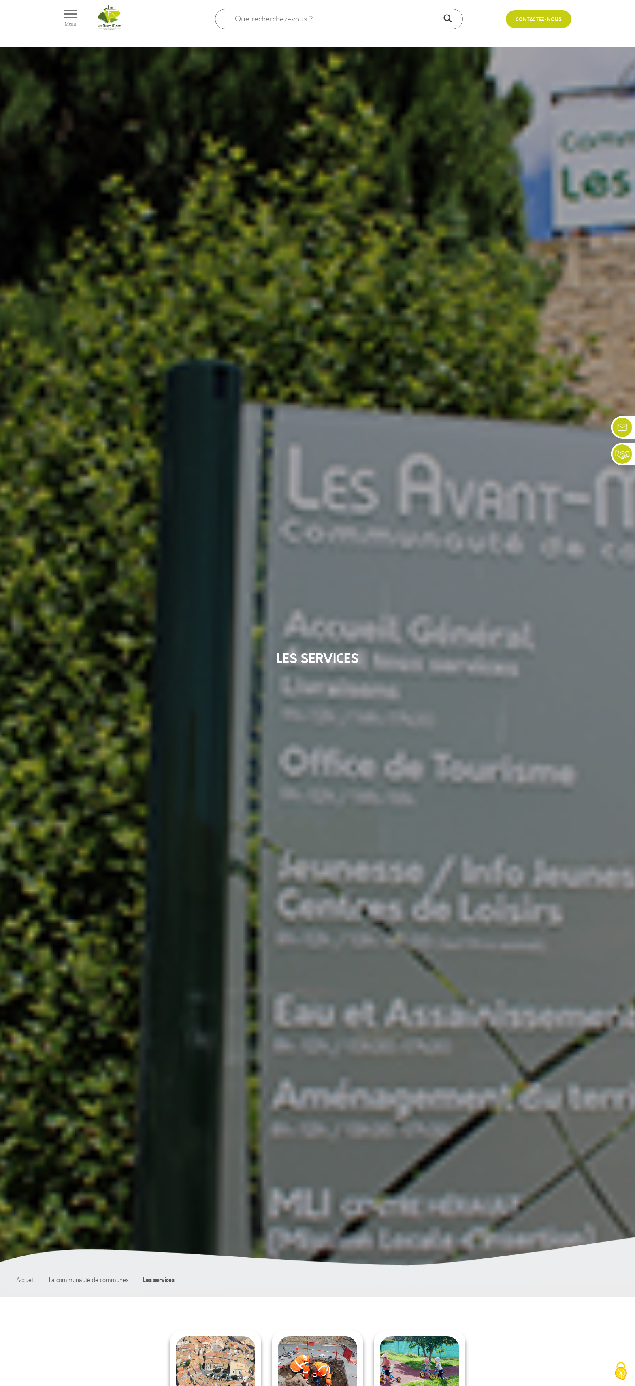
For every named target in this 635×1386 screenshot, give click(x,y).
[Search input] (337, 19)
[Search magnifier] (447, 19)
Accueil (25, 1280)
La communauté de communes (89, 1280)
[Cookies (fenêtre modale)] (621, 1372)
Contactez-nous (539, 19)
